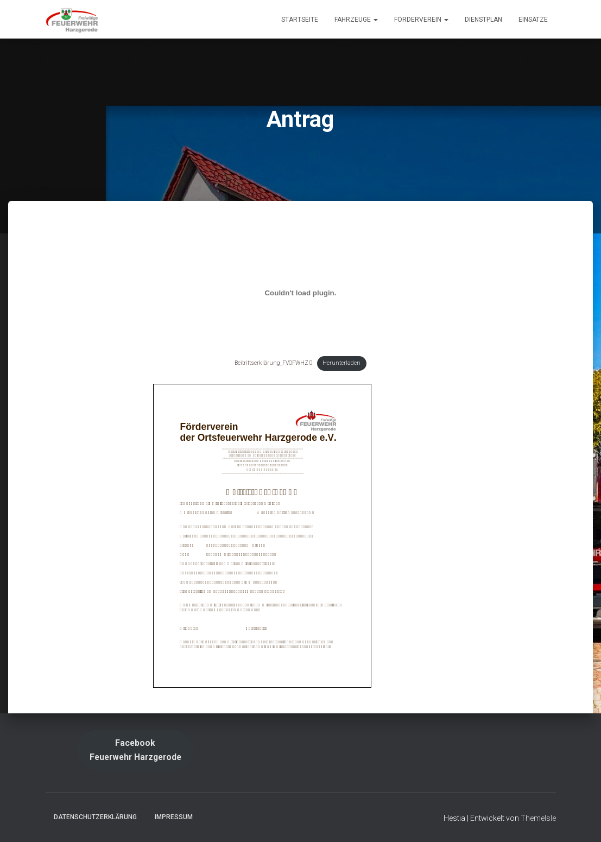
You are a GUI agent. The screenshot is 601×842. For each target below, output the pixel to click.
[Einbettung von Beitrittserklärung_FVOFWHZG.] (300, 293)
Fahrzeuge (356, 19)
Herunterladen (341, 362)
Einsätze (533, 19)
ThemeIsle (538, 818)
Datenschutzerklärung (95, 817)
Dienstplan (483, 19)
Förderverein (421, 19)
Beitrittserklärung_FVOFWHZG (274, 362)
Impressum (174, 817)
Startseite (299, 19)
